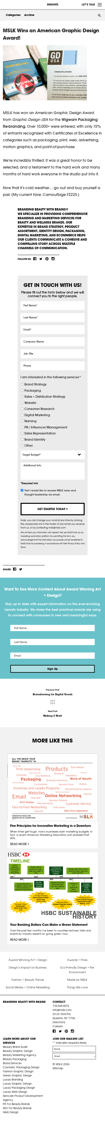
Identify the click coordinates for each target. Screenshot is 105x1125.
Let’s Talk (88, 4)
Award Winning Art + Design (28, 960)
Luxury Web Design (15, 1092)
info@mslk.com (62, 1010)
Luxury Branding (13, 1079)
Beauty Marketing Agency (19, 1055)
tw (41, 258)
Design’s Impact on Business (28, 967)
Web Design (10, 1112)
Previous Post (52, 692)
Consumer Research (39, 409)
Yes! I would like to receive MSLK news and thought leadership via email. (50, 492)
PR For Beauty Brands (16, 1104)
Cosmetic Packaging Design (21, 1067)
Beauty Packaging (14, 1059)
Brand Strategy (35, 384)
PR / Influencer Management (45, 427)
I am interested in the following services (51, 377)
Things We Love (77, 987)
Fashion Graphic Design (18, 1071)
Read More (18, 844)
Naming (30, 421)
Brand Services (12, 1063)
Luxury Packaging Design (19, 1087)
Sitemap (58, 1068)
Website (30, 403)
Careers (58, 1026)
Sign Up (52, 669)
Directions (59, 1022)
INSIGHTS (52, 4)
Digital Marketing (37, 415)
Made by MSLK (77, 980)
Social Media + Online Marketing (28, 987)
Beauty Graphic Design (18, 1051)
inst (53, 258)
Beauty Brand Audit (15, 1047)
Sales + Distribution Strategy (44, 396)
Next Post (52, 714)
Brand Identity (34, 439)
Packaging (32, 390)
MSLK (17, 4)
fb (35, 258)
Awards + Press (77, 960)
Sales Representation (40, 433)
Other (28, 445)
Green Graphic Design (17, 1075)
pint (47, 258)
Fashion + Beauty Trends (27, 980)
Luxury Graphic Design (17, 1083)
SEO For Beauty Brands (17, 1108)
